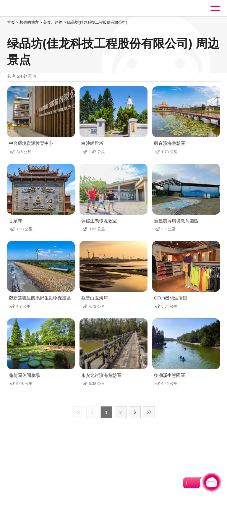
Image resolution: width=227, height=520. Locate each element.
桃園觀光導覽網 (29, 8)
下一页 (135, 412)
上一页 (92, 412)
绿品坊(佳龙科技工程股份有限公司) (97, 22)
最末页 (149, 412)
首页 (11, 22)
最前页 (78, 412)
